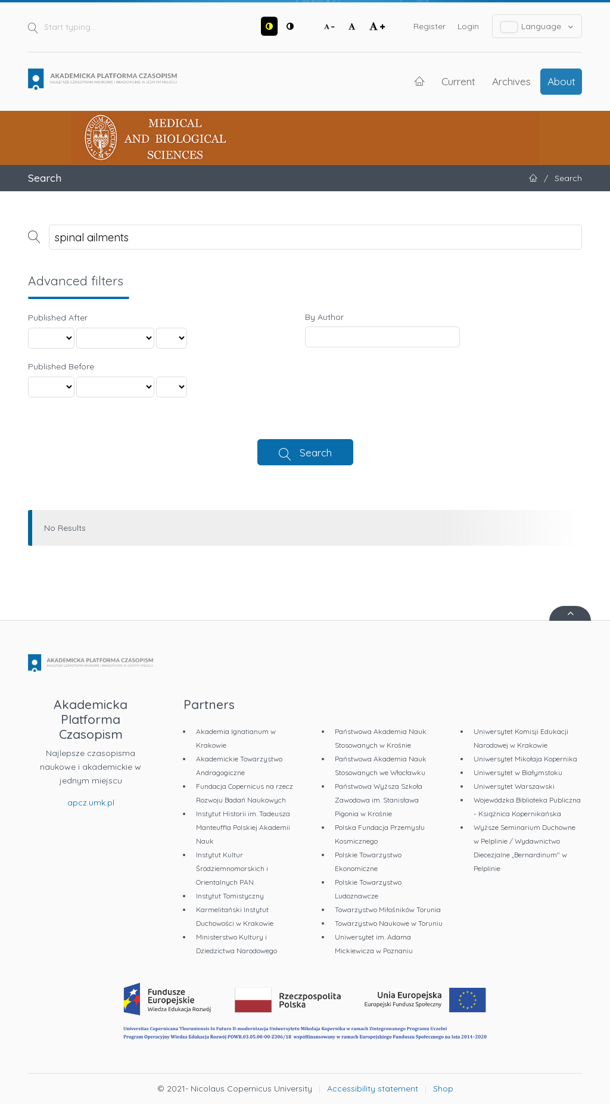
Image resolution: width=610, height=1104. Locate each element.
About (561, 81)
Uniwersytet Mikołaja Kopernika (525, 758)
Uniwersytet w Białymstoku (518, 772)
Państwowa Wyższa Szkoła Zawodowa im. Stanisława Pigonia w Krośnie (378, 800)
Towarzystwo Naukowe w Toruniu (389, 923)
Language (537, 26)
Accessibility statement (372, 1088)
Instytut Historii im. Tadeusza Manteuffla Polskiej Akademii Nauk (243, 827)
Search (316, 452)
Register (429, 26)
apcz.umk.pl (90, 802)
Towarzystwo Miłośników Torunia (388, 909)
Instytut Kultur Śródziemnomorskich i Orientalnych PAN (232, 868)
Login (468, 26)
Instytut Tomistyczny (230, 895)
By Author (324, 317)
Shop (443, 1088)
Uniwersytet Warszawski (514, 786)
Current (458, 81)
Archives (511, 81)
